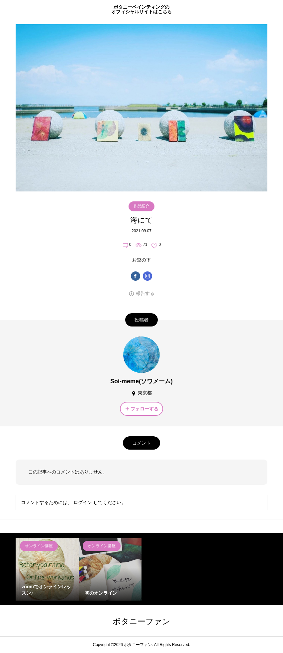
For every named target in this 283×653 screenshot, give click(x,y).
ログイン (82, 502)
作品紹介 (141, 206)
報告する (145, 293)
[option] (47, 569)
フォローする (144, 408)
